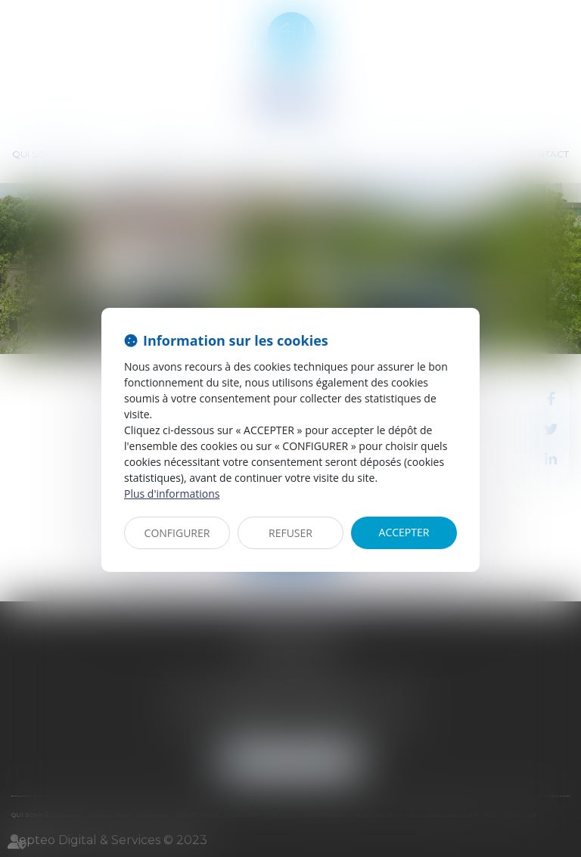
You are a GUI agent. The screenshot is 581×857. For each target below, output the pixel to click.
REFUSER (290, 533)
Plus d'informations (171, 493)
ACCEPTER (404, 532)
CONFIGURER (177, 533)
